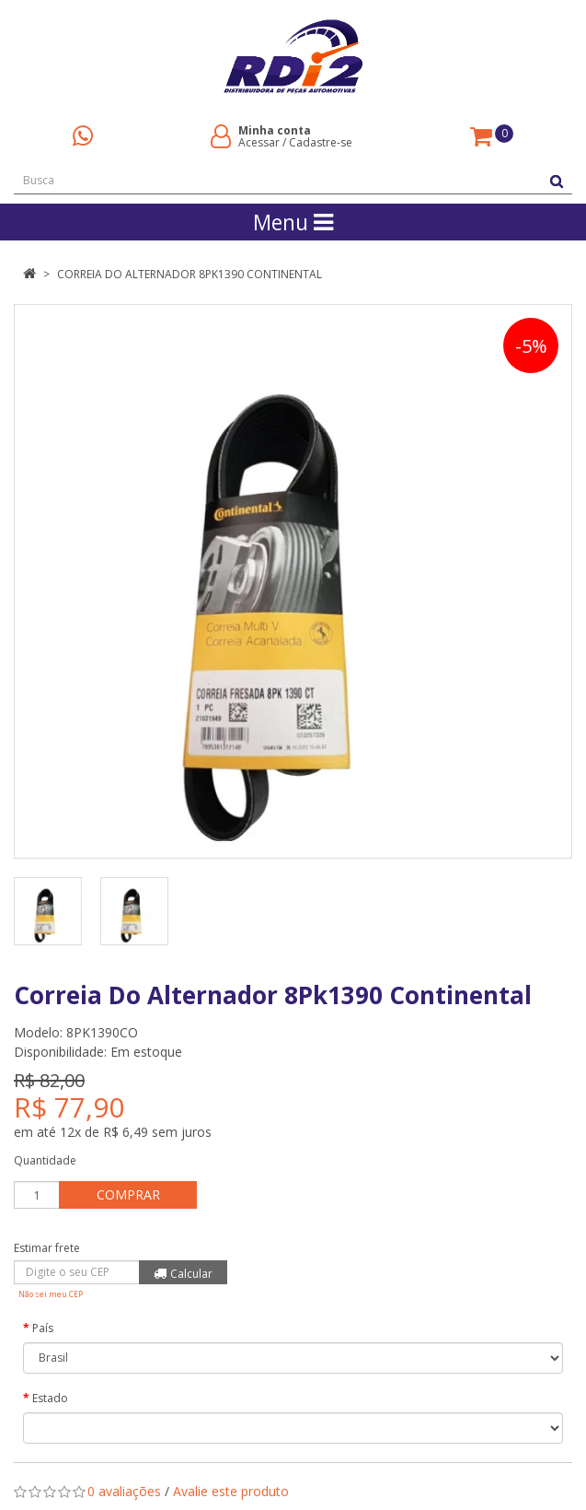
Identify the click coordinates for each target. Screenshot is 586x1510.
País (42, 1328)
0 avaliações (124, 1491)
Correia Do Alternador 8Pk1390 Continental (189, 274)
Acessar (259, 142)
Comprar (128, 1194)
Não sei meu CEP (50, 1294)
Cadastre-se (320, 142)
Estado (50, 1398)
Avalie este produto (231, 1491)
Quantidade (45, 1160)
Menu (293, 222)
